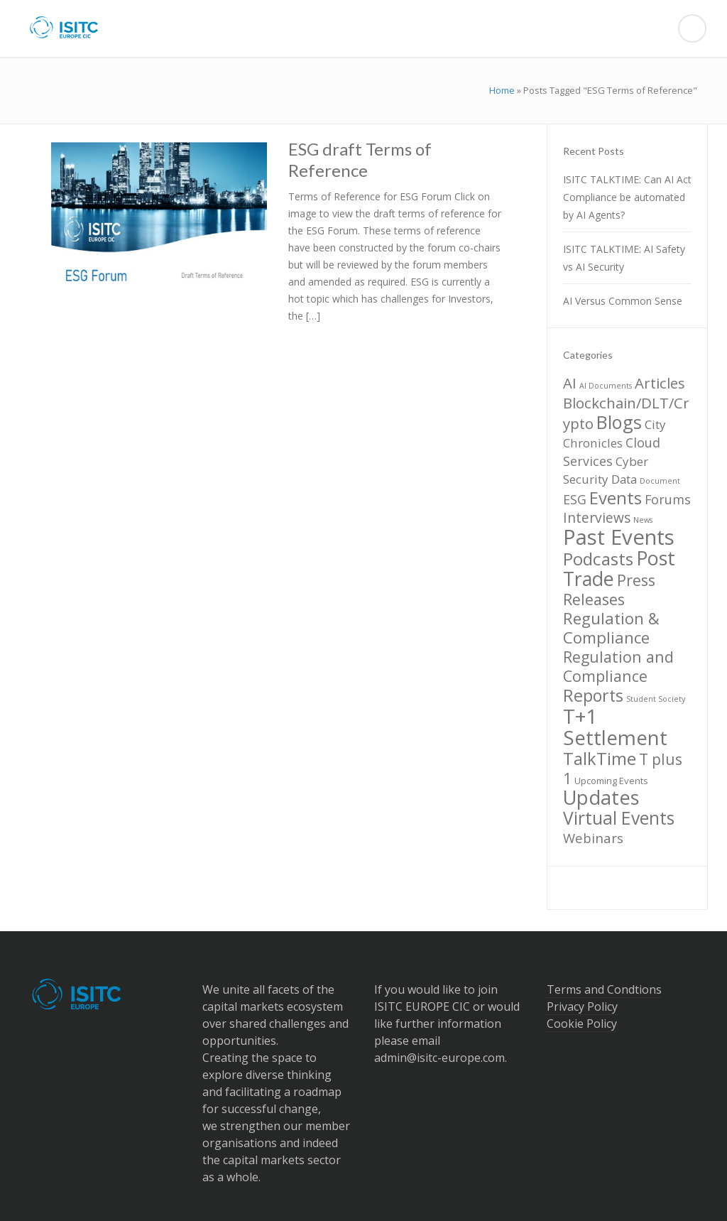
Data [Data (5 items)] (624, 479)
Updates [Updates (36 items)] (601, 797)
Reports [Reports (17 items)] (593, 695)
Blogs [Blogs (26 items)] (619, 422)
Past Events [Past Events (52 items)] (618, 537)
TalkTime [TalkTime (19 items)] (599, 758)
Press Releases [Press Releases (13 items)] (609, 589)
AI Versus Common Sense (622, 301)
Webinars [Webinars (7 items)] (593, 838)
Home (502, 90)
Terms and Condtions (604, 989)
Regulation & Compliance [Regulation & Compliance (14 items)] (611, 628)
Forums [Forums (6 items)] (668, 499)
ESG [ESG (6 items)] (574, 499)
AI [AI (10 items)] (569, 383)
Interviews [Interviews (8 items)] (596, 517)
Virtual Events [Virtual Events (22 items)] (618, 818)
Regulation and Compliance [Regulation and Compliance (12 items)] (618, 666)
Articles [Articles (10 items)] (660, 383)
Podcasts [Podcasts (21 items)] (598, 558)
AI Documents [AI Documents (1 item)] (605, 386)
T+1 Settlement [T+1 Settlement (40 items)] (615, 726)
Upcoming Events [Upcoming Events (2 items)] (611, 780)
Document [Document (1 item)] (660, 481)
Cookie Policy (582, 1023)
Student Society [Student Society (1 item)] (655, 699)
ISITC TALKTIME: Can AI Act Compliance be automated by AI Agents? (627, 197)
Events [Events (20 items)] (615, 497)
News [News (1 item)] (642, 520)
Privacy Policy (582, 1006)
